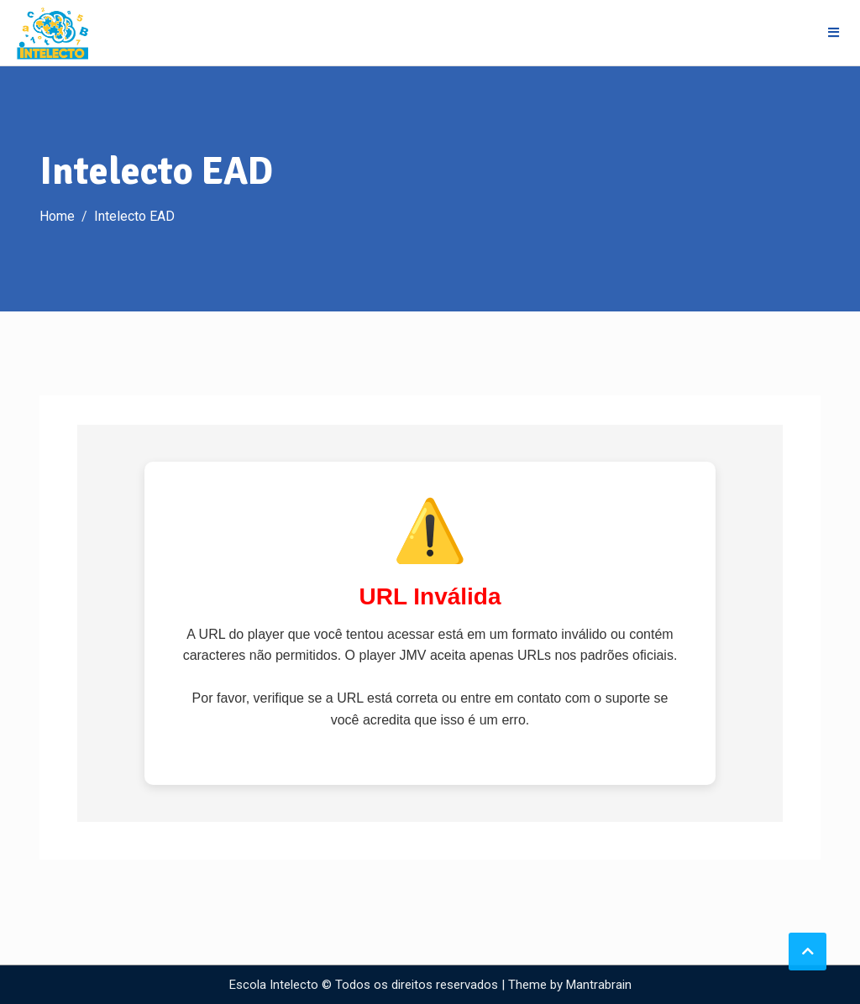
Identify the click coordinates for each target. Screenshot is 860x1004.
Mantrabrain (599, 984)
